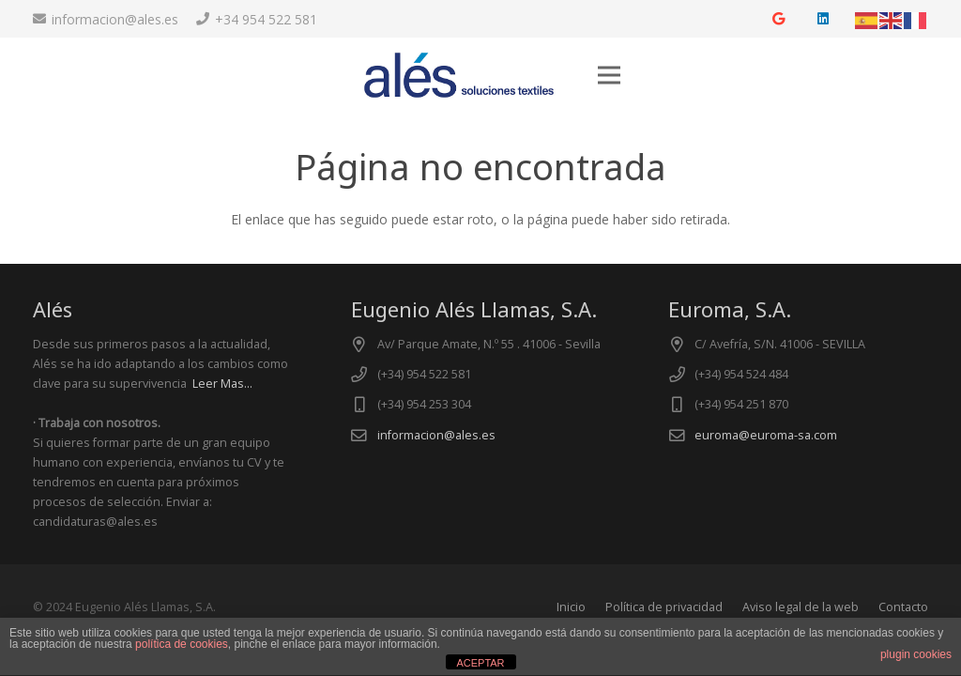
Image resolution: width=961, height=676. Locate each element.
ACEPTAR (480, 662)
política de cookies (181, 644)
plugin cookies (916, 654)
